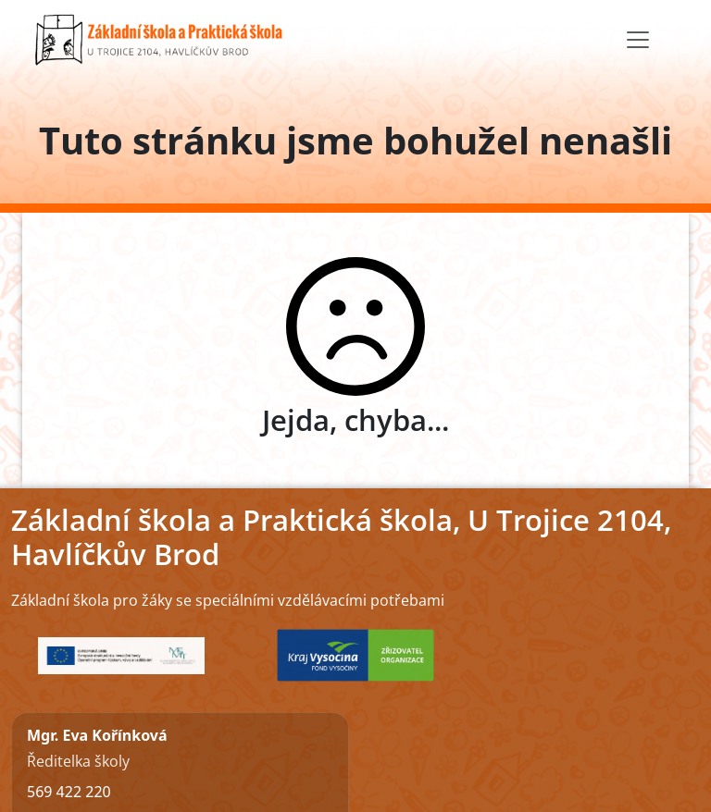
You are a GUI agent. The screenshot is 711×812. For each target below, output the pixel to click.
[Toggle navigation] (638, 39)
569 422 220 (69, 791)
